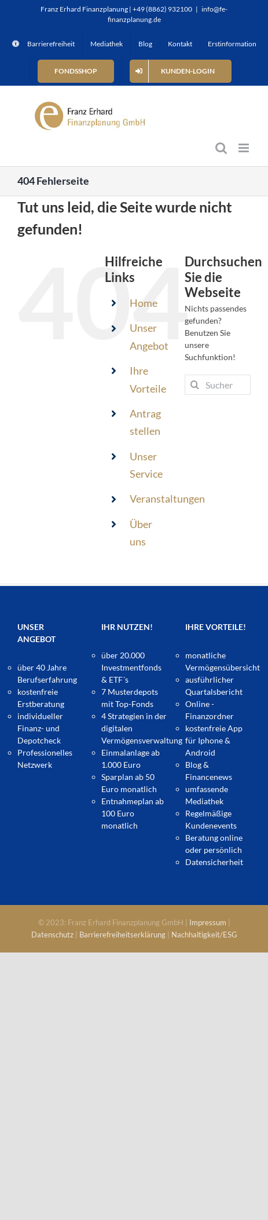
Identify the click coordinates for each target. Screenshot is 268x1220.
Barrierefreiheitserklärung (122, 934)
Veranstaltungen (167, 498)
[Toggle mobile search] (221, 148)
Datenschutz (52, 934)
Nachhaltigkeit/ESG (204, 934)
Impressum (207, 922)
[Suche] (195, 385)
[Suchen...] (218, 385)
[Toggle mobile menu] (244, 148)
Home (143, 302)
